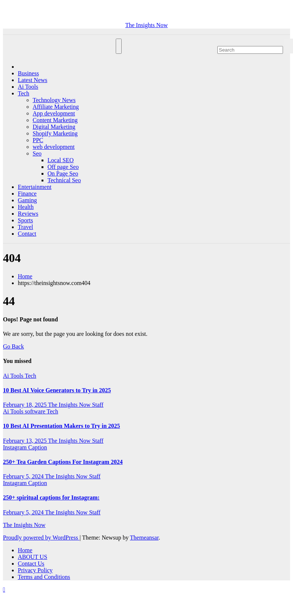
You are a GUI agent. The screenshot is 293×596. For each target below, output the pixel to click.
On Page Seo (62, 173)
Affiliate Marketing (56, 107)
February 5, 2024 (24, 476)
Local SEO (60, 160)
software (36, 411)
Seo (37, 153)
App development (54, 113)
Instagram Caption (25, 447)
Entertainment (35, 187)
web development (54, 147)
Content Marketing (55, 120)
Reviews (28, 213)
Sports (25, 220)
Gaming (27, 200)
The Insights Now (146, 25)
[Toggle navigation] (119, 46)
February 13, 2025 (25, 441)
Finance (27, 193)
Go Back (13, 346)
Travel (25, 227)
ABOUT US (32, 557)
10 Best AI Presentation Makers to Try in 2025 (61, 426)
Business (28, 73)
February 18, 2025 (25, 405)
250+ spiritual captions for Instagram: (51, 497)
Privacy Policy (35, 570)
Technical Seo (64, 180)
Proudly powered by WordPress (41, 537)
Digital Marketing (54, 127)
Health (26, 207)
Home (25, 276)
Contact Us (31, 563)
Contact (27, 233)
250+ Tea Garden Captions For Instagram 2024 (63, 462)
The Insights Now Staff (75, 405)
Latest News (32, 80)
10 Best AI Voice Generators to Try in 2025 (57, 390)
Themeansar (144, 537)
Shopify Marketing (55, 133)
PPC (38, 140)
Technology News (54, 100)
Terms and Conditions (44, 577)
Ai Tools (28, 86)
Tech (23, 93)
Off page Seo (63, 167)
